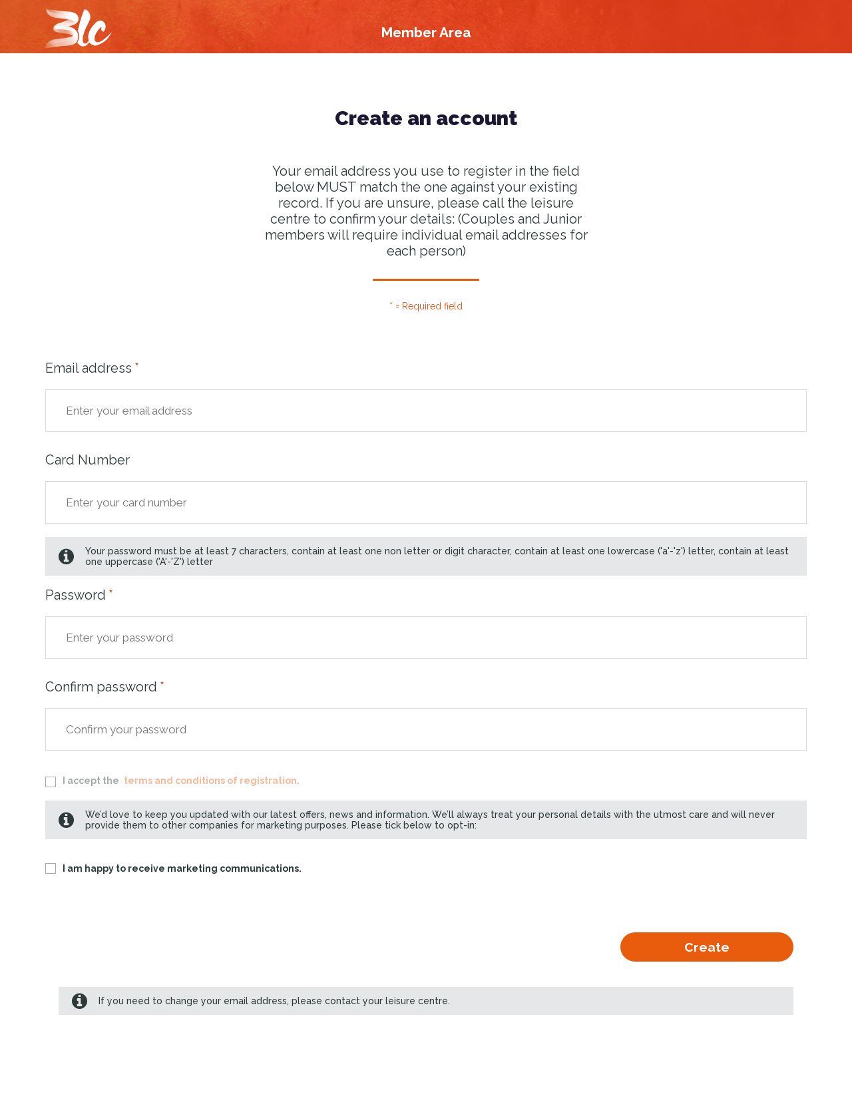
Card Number (87, 460)
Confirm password (101, 687)
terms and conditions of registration (210, 780)
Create (707, 947)
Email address (88, 368)
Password (75, 595)
